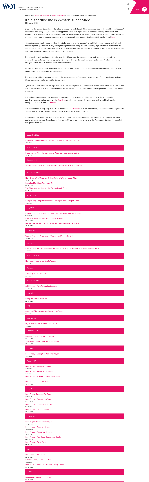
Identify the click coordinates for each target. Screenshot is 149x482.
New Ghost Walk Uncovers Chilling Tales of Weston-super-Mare (51, 178)
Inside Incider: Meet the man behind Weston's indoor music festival (52, 153)
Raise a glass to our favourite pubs (39, 422)
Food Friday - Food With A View (38, 366)
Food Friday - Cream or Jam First (38, 404)
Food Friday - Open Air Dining (37, 381)
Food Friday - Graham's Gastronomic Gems (42, 376)
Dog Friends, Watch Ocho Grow (38, 477)
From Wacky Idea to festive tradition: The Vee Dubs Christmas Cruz (52, 140)
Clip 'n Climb (74, 109)
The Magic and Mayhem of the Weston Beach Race (46, 188)
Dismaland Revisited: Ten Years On (39, 183)
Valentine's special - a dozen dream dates (42, 341)
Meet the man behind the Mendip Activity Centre (44, 465)
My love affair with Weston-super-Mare (41, 324)
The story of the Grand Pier (36, 273)
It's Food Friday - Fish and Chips (38, 459)
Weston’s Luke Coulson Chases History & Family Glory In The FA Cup (53, 165)
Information (45, 16)
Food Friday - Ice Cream (35, 454)
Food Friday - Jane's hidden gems (39, 371)
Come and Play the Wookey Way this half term (44, 311)
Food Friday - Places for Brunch (38, 432)
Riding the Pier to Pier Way (36, 298)
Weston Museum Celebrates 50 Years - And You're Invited (48, 236)
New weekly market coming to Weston (40, 261)
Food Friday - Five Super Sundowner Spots (43, 437)
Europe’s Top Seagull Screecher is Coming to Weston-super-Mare (52, 201)
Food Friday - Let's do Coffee (37, 409)
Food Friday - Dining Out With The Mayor (42, 354)
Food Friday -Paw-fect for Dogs (38, 394)
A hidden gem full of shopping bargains (41, 286)
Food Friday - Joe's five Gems (37, 427)
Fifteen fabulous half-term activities (39, 336)
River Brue (62, 100)
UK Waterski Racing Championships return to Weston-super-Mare (52, 223)
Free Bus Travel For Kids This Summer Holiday (44, 218)
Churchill (52, 103)
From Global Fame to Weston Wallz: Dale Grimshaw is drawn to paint (53, 213)
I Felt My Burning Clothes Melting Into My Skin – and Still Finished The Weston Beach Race (62, 248)
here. (113, 37)
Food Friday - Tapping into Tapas (38, 399)
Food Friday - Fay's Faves (35, 442)
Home (37, 16)
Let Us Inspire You (58, 16)
